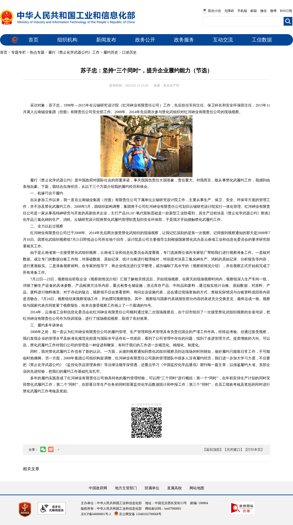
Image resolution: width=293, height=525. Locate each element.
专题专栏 (18, 52)
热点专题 (37, 52)
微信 (263, 11)
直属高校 (174, 488)
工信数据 (262, 40)
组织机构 (67, 40)
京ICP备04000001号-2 (96, 514)
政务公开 (145, 40)
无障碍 (229, 11)
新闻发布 (106, 40)
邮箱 (253, 11)
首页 (33, 40)
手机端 (242, 11)
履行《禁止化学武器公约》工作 (74, 52)
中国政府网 (98, 488)
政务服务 (184, 40)
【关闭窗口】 (233, 449)
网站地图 (197, 488)
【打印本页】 (254, 449)
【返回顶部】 (213, 449)
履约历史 (110, 52)
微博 (273, 11)
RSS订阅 (286, 11)
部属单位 (152, 488)
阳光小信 (212, 11)
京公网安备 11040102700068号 (137, 514)
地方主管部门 (126, 488)
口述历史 (129, 52)
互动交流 (223, 40)
